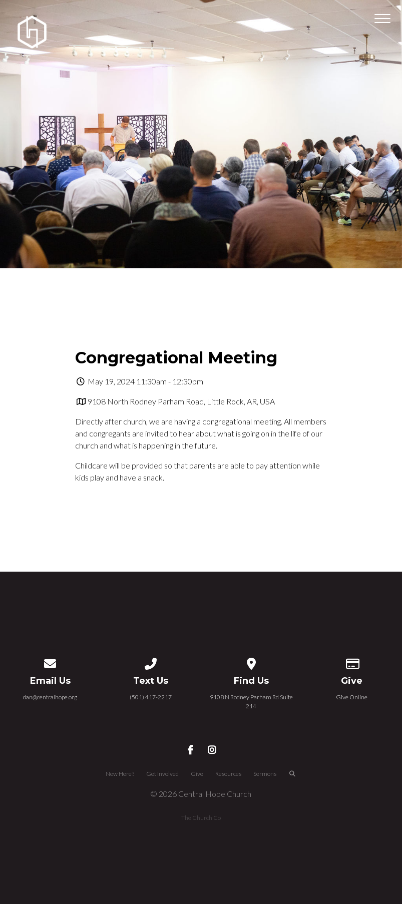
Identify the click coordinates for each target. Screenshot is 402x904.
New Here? (120, 773)
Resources (228, 773)
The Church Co (201, 817)
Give (197, 773)
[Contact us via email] (50, 662)
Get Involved (162, 773)
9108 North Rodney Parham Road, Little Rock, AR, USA (181, 401)
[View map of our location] (251, 662)
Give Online (351, 697)
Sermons (264, 773)
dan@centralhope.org (50, 697)
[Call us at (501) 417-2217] (150, 662)
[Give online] (351, 662)
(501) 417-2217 (151, 697)
